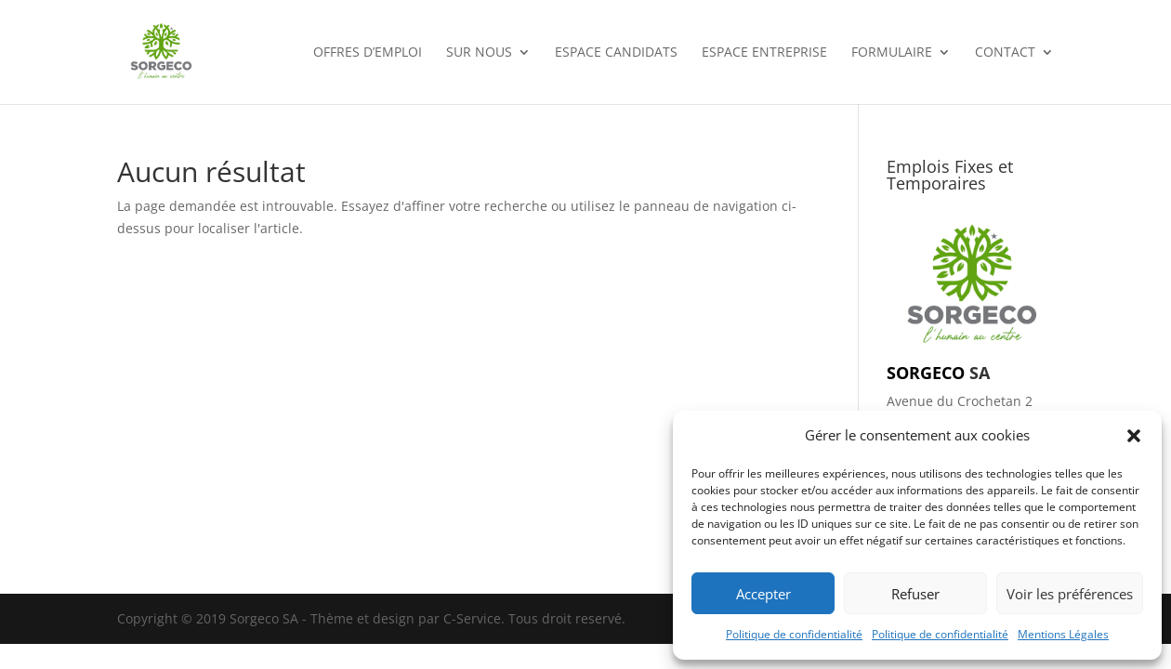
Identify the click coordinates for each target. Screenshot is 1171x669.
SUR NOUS (479, 53)
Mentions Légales (1063, 634)
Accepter (763, 593)
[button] (1134, 435)
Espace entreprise (764, 53)
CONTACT (1005, 53)
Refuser (915, 593)
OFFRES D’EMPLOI (367, 53)
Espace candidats (616, 53)
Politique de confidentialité (794, 634)
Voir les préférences (1070, 593)
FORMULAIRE (891, 53)
